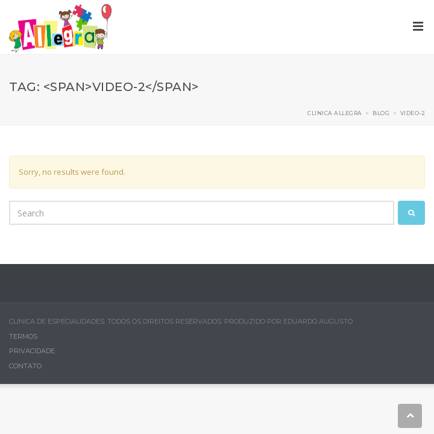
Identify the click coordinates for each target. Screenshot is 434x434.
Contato (25, 366)
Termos (23, 336)
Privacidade (32, 351)
